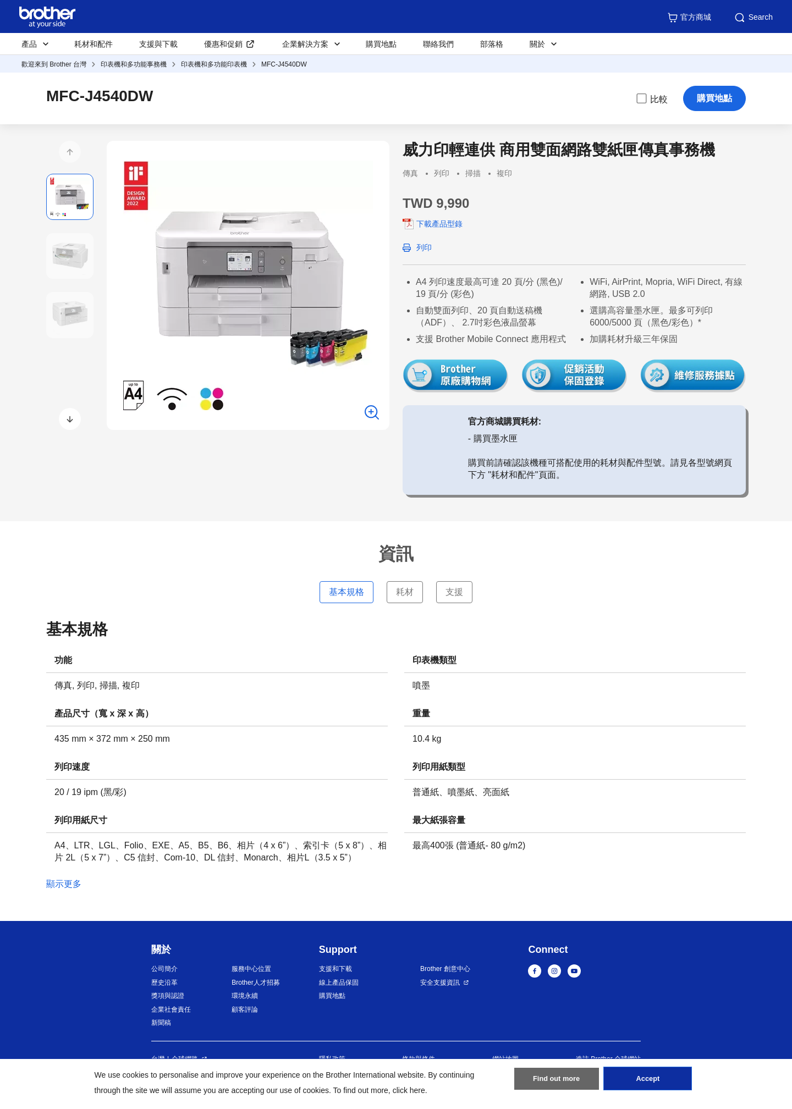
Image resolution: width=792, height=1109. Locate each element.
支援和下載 (335, 969)
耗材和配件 (93, 44)
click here (409, 1090)
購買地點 (381, 44)
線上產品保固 (339, 982)
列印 (424, 247)
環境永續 (245, 996)
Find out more (557, 1082)
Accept (648, 1082)
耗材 (405, 592)
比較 (651, 98)
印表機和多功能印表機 (214, 64)
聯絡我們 (438, 44)
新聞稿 (161, 1023)
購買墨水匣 (496, 438)
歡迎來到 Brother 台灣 (53, 64)
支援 (454, 592)
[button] (70, 152)
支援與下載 (158, 44)
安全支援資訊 (440, 982)
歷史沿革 (164, 982)
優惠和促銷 (223, 44)
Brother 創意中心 (445, 969)
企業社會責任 (171, 1009)
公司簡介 (164, 969)
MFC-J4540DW (284, 64)
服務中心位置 (251, 969)
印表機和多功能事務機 (134, 64)
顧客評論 (245, 1009)
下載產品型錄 (439, 223)
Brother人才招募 (255, 982)
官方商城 (689, 17)
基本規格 (346, 592)
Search (753, 17)
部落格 (491, 44)
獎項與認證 (167, 996)
